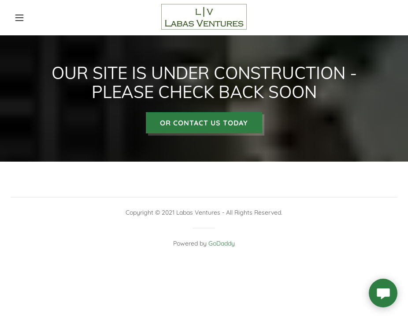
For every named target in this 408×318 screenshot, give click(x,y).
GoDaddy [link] (221, 246)
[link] (204, 27)
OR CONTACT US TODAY (204, 125)
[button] (31, 17)
